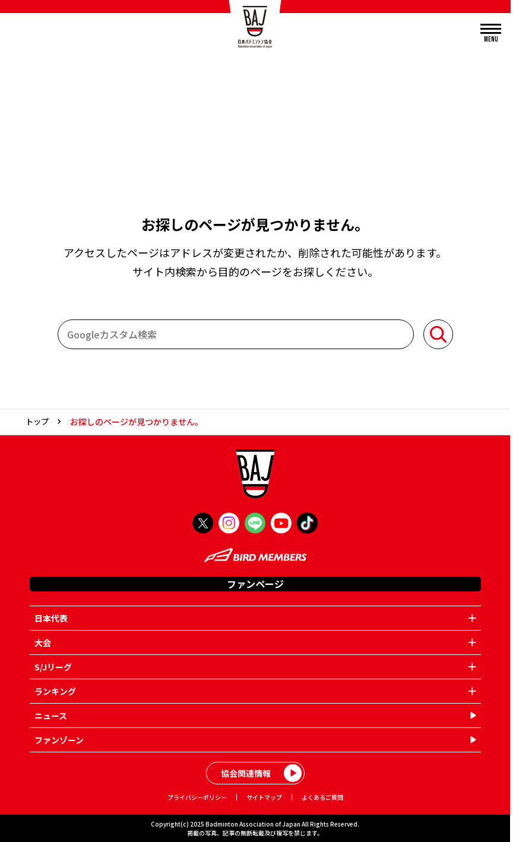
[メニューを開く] (490, 33)
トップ (38, 422)
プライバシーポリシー (197, 797)
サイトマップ (264, 797)
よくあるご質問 (322, 797)
